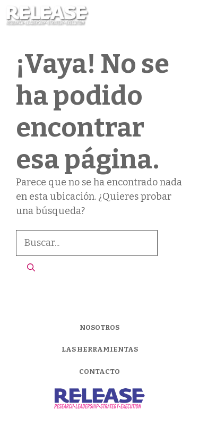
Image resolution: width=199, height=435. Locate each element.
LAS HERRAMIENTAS (100, 349)
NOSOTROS (99, 327)
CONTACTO (99, 372)
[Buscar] (31, 268)
